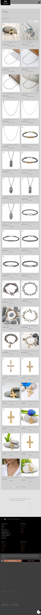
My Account (3, 536)
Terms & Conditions (5, 535)
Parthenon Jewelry (5, 18)
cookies (22, 556)
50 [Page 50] (24, 486)
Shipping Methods (5, 532)
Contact (3, 526)
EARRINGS (23, 531)
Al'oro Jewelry (4, 377)
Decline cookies (31, 560)
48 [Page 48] (21, 486)
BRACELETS (23, 525)
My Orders (3, 538)
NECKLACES (23, 527)
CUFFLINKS (3, 545)
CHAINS (22, 529)
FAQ (2, 528)
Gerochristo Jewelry (5, 44)
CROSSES (22, 546)
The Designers (4, 523)
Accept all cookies (12, 560)
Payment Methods (5, 531)
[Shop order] (34, 21)
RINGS (22, 532)
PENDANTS (23, 528)
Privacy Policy (4, 529)
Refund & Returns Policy (6, 534)
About (2, 525)
